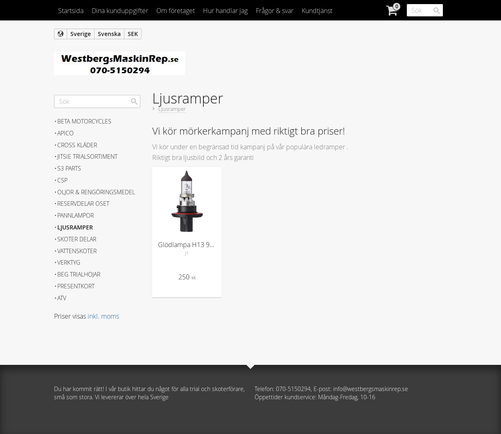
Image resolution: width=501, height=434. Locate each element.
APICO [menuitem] (65, 133)
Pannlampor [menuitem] (75, 215)
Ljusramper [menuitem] (75, 227)
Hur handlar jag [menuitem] (225, 10)
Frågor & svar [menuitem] (274, 10)
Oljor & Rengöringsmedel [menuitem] (96, 192)
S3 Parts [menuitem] (69, 168)
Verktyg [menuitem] (68, 262)
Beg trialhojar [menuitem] (78, 274)
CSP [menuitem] (62, 180)
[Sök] (437, 10)
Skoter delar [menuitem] (76, 239)
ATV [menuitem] (61, 298)
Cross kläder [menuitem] (77, 145)
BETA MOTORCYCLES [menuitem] (84, 121)
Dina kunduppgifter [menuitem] (120, 10)
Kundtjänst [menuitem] (317, 10)
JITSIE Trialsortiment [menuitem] (87, 156)
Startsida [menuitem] (71, 10)
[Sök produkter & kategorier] (425, 10)
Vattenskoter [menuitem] (77, 251)
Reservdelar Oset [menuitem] (83, 203)
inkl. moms (103, 316)
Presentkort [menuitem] (76, 286)
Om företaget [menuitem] (175, 10)
